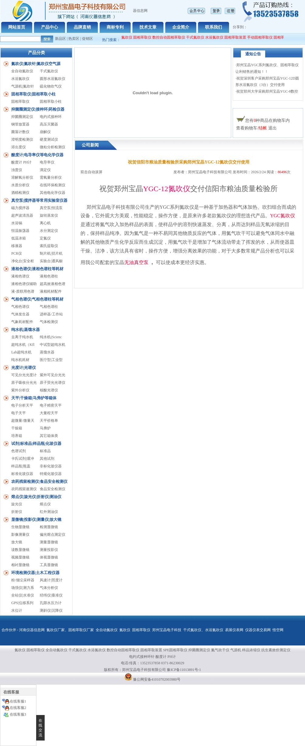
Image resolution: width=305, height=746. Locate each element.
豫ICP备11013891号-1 (184, 670)
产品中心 (49, 27)
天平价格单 (49, 420)
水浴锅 (16, 223)
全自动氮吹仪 (124, 37)
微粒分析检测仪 (52, 147)
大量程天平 (49, 413)
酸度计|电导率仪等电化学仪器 (37, 155)
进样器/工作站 (51, 314)
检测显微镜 (49, 527)
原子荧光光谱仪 (52, 382)
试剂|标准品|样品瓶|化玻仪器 (36, 443)
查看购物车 (246, 128)
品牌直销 (82, 27)
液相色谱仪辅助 (24, 284)
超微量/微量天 (22, 420)
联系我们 (213, 27)
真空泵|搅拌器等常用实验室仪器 (39, 200)
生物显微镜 (20, 527)
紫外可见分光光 (52, 375)
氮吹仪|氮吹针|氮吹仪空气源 (35, 63)
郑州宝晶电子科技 (166, 630)
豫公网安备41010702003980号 (156, 679)
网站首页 (16, 27)
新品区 (60, 38)
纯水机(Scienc (51, 337)
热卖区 (73, 38)
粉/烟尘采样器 (22, 580)
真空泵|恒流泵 (51, 208)
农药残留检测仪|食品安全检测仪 (39, 481)
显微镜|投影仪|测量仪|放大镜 (36, 519)
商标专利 (115, 27)
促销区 (87, 38)
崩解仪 (45, 132)
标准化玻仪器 (22, 474)
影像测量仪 (20, 534)
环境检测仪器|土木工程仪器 (35, 572)
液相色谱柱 (49, 276)
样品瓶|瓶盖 (20, 466)
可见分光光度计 (24, 375)
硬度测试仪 (49, 139)
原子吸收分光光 (24, 382)
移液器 (16, 246)
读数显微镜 (20, 550)
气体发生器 (20, 314)
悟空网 (277, 630)
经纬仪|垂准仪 (51, 595)
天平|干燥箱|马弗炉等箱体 (34, 398)
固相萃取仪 (146, 37)
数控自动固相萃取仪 (172, 37)
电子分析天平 (22, 405)
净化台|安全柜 (22, 261)
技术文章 (147, 27)
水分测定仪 (49, 231)
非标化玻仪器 (51, 466)
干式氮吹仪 (198, 37)
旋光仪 (16, 504)
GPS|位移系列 (22, 603)
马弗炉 (45, 428)
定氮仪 (45, 238)
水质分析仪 (20, 185)
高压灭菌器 (49, 124)
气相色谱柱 (49, 306)
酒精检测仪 (20, 193)
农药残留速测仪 (24, 489)
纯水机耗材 (20, 360)
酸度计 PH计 (21, 162)
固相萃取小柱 (51, 101)
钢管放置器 (20, 124)
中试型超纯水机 (52, 344)
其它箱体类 (49, 436)
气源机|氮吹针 (22, 86)
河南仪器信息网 (32, 630)
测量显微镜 (49, 542)
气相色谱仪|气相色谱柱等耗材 (37, 299)
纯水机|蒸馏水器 (25, 329)
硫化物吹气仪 (51, 86)
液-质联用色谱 (22, 291)
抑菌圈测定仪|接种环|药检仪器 (37, 109)
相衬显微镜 (20, 565)
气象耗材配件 (22, 322)
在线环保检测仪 (52, 185)
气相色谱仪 (20, 306)
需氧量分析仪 (51, 177)
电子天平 (18, 413)
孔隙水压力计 (51, 603)
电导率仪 (47, 162)
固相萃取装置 (238, 37)
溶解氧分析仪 (22, 177)
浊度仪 (16, 170)
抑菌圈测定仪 (22, 117)
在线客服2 (18, 708)
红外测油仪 (49, 512)
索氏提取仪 (49, 246)
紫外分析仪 (20, 390)
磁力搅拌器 (20, 208)
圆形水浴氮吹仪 (52, 79)
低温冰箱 (18, 238)
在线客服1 (18, 701)
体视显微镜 (49, 557)
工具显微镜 (49, 565)
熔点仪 (45, 504)
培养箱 (16, 436)
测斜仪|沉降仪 (51, 610)
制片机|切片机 (51, 253)
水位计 (16, 610)
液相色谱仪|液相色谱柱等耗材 (37, 268)
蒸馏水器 (47, 352)
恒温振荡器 (20, 231)
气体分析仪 (49, 588)
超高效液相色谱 (52, 284)
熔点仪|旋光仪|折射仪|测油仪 (36, 496)
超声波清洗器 (22, 215)
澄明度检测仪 (22, 139)
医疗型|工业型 (51, 360)
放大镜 (16, 542)
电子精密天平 (51, 405)
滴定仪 (45, 170)
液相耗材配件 (51, 291)
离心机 (45, 223)
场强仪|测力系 (22, 588)
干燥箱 (16, 428)
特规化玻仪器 (51, 474)
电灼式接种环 (51, 117)
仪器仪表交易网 (258, 630)
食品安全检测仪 (52, 489)
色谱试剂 (18, 451)
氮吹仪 (124, 630)
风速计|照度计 (51, 580)
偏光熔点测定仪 (52, 534)
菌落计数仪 (20, 132)
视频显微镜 (20, 557)
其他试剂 (47, 458)
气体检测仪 (49, 322)
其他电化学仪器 (52, 193)
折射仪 (16, 512)
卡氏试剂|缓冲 (22, 458)
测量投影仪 (49, 550)
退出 (272, 128)
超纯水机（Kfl (22, 344)
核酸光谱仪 (49, 390)
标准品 (45, 451)
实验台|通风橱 (51, 261)
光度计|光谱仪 (23, 367)
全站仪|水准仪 (22, 595)
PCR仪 (16, 253)
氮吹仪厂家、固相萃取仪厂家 (70, 630)
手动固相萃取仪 (263, 37)
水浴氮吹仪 (217, 37)
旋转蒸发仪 (49, 215)
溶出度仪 (18, 147)
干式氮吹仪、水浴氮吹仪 (203, 630)
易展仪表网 (234, 630)
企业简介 (180, 27)
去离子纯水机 (22, 337)
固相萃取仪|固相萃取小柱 (33, 94)
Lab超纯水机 (21, 352)
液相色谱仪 (20, 276)
